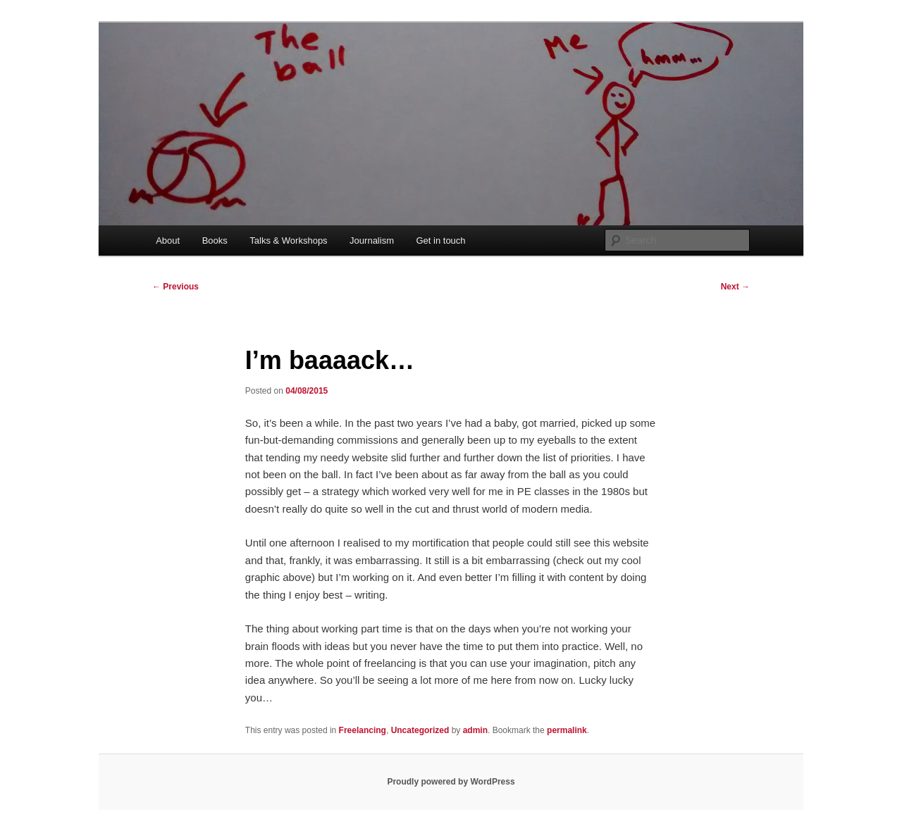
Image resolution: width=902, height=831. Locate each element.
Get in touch (440, 240)
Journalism (372, 240)
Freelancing (362, 730)
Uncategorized (420, 730)
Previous (175, 287)
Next (735, 287)
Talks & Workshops (288, 240)
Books (215, 240)
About (168, 240)
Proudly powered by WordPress (450, 782)
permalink (567, 730)
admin (475, 730)
